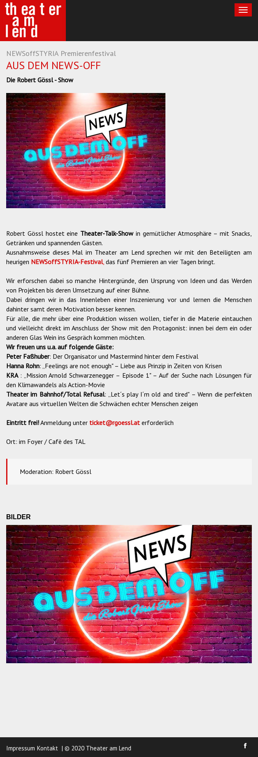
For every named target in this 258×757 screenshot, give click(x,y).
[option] (85, 150)
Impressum (20, 748)
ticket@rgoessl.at (114, 422)
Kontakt (47, 748)
